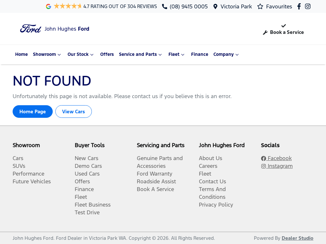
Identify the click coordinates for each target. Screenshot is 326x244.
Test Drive (87, 212)
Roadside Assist (156, 181)
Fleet (177, 54)
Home (21, 54)
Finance (199, 54)
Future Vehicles (32, 181)
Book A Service (155, 189)
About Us (210, 158)
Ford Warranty (154, 173)
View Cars (73, 111)
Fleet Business (93, 204)
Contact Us (212, 181)
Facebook (276, 158)
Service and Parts (141, 54)
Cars (18, 158)
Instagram (277, 165)
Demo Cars (88, 165)
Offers (107, 54)
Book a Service (283, 28)
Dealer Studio (297, 238)
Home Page (32, 111)
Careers (208, 165)
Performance (28, 173)
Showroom (47, 54)
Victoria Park (236, 6)
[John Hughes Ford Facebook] (300, 6)
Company (226, 54)
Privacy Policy (216, 204)
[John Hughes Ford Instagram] (309, 6)
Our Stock (81, 54)
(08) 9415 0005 (189, 6)
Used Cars (87, 173)
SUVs (19, 165)
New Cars (86, 158)
